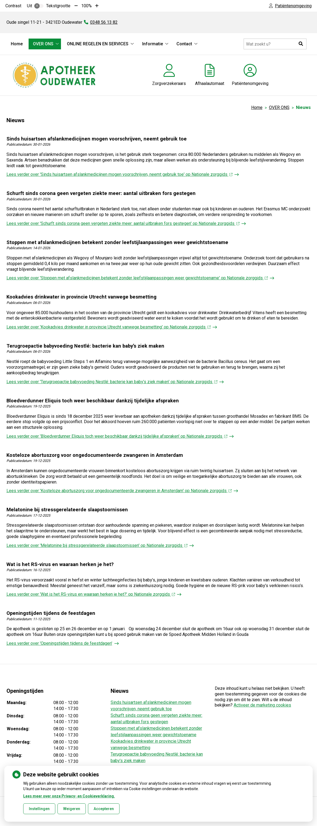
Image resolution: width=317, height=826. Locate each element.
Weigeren (71, 809)
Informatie (152, 43)
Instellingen (39, 809)
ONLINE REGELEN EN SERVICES (97, 43)
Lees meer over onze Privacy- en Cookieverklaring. (69, 796)
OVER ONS (43, 43)
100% (86, 5)
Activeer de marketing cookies (262, 705)
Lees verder (119, 174)
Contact (184, 43)
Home (17, 43)
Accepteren (104, 809)
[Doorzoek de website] (275, 44)
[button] (301, 44)
